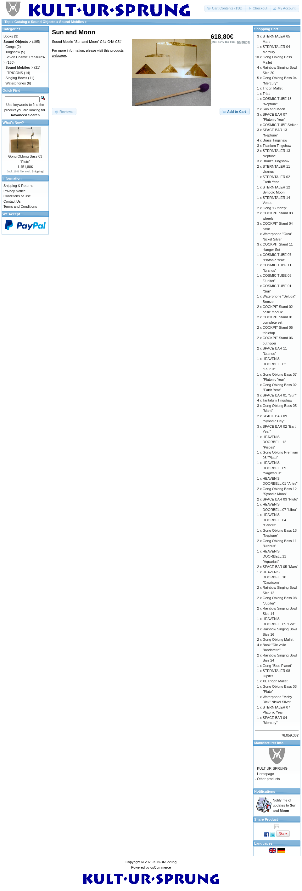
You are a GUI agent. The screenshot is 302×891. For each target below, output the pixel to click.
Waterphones (15, 83)
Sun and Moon (274, 109)
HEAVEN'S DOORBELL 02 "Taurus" (274, 364)
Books (8, 36)
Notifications (264, 791)
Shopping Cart (266, 29)
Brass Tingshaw (275, 140)
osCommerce (160, 867)
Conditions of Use (17, 196)
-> (17, 41)
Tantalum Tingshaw (277, 400)
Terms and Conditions (20, 206)
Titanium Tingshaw (277, 146)
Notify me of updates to (284, 805)
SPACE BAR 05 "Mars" (280, 567)
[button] (225, 8)
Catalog (20, 22)
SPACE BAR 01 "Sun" (280, 395)
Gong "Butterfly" (275, 208)
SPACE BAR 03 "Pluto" (280, 499)
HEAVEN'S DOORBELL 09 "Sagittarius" (274, 468)
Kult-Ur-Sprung (165, 862)
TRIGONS (15, 73)
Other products (268, 779)
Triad (267, 93)
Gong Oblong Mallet (278, 639)
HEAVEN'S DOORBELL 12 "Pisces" (274, 442)
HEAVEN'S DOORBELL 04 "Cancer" (274, 520)
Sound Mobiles (71, 22)
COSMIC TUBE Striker (280, 125)
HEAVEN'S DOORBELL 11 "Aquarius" (274, 556)
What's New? (13, 122)
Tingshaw (12, 52)
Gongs (10, 47)
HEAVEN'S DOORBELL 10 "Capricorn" (274, 577)
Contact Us (11, 201)
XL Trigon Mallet (275, 681)
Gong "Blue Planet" (277, 666)
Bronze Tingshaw (276, 161)
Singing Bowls (16, 78)
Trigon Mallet (272, 88)
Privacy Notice (14, 191)
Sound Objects (43, 22)
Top (7, 22)
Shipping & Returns (18, 186)
